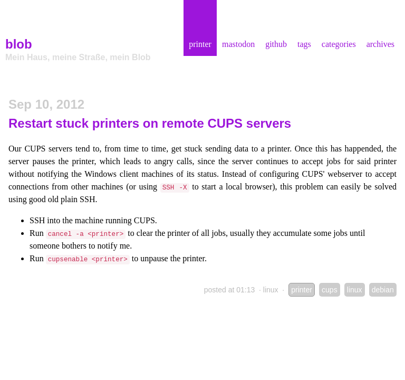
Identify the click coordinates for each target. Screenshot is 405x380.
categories (339, 44)
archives (380, 44)
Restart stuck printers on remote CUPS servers (149, 123)
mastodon (238, 44)
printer (200, 44)
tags (304, 44)
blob (18, 44)
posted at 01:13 (229, 290)
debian (383, 290)
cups (330, 290)
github (276, 44)
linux (270, 290)
